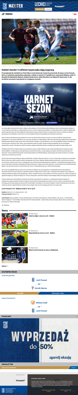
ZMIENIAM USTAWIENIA (36, 386)
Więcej (4, 266)
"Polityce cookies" (42, 385)
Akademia (6, 205)
